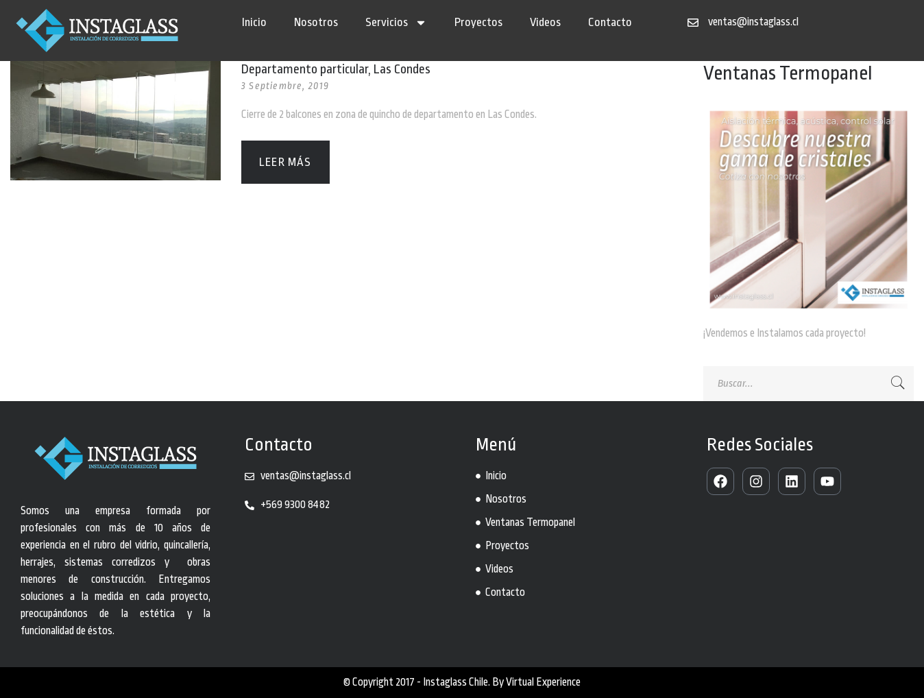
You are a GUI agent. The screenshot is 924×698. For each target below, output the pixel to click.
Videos (545, 22)
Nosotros (316, 22)
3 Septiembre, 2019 (285, 85)
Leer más (285, 162)
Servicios (396, 23)
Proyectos (478, 22)
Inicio (254, 22)
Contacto (610, 22)
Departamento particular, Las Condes (335, 69)
